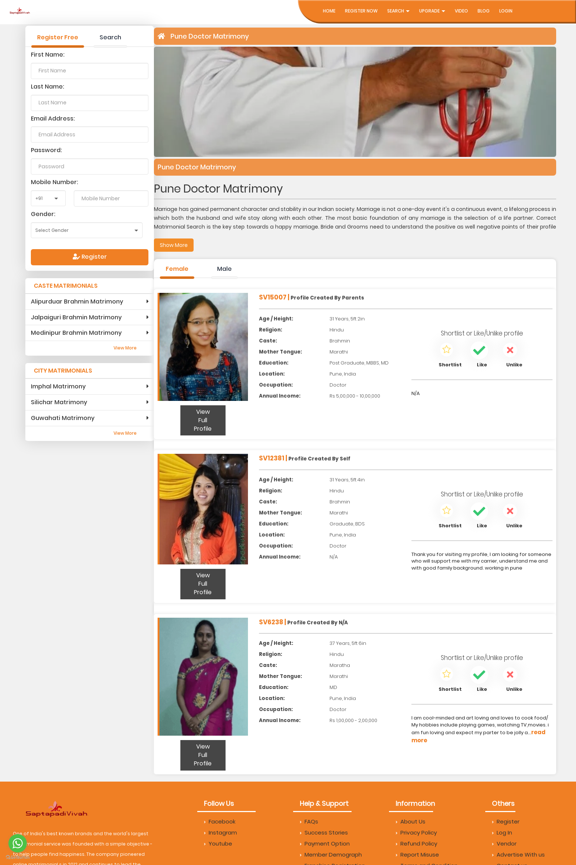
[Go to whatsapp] (17, 843)
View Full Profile (203, 420)
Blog (484, 11)
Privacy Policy (416, 832)
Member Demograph (331, 854)
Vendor (504, 843)
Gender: (43, 214)
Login (505, 11)
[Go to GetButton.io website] (17, 857)
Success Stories (324, 832)
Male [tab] (224, 269)
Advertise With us (518, 854)
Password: (46, 150)
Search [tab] (110, 37)
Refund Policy (416, 843)
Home (329, 11)
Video (461, 11)
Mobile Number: (54, 182)
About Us (410, 821)
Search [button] (398, 11)
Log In (502, 832)
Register (90, 256)
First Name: (48, 54)
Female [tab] (177, 269)
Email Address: (53, 118)
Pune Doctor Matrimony (209, 36)
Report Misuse (417, 854)
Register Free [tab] (57, 37)
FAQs (309, 821)
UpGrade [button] (432, 11)
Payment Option (325, 843)
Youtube (218, 843)
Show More (174, 245)
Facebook (219, 821)
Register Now (361, 11)
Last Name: (47, 86)
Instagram (220, 832)
